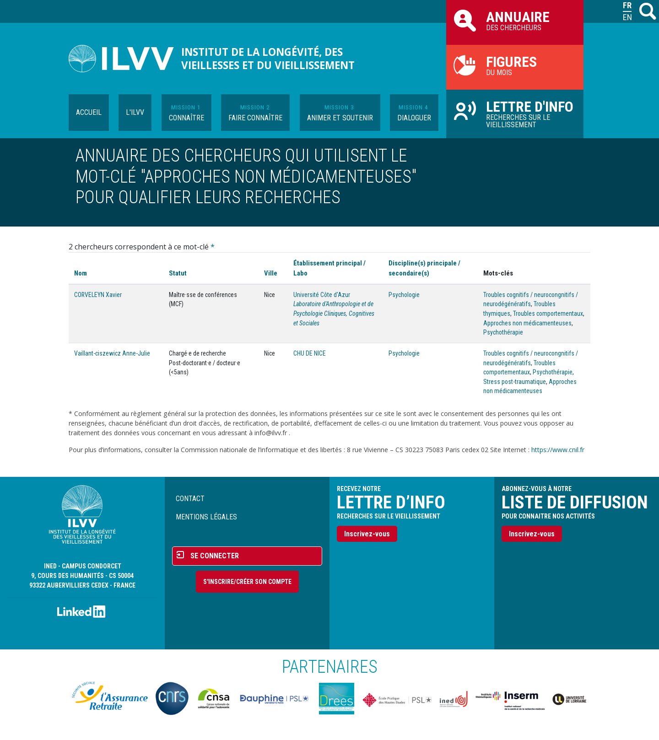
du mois (515, 65)
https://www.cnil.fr (557, 449)
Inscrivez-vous (367, 533)
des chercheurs (515, 20)
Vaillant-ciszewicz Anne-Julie (112, 353)
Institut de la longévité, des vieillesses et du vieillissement (268, 58)
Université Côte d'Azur (321, 294)
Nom (80, 273)
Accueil (89, 112)
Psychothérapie (503, 332)
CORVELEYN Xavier (98, 294)
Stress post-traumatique (514, 381)
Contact (190, 498)
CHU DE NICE (309, 353)
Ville (270, 273)
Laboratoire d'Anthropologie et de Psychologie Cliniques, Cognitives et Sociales (333, 313)
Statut (178, 273)
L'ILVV (135, 112)
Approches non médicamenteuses (527, 323)
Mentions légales (206, 517)
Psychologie (404, 294)
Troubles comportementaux (548, 313)
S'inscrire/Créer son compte (247, 581)
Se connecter (214, 555)
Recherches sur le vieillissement (515, 113)
